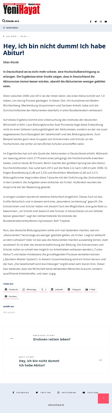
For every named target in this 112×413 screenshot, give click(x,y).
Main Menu (10, 27)
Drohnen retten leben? (52, 337)
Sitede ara (10, 21)
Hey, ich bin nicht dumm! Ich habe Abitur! (39, 361)
